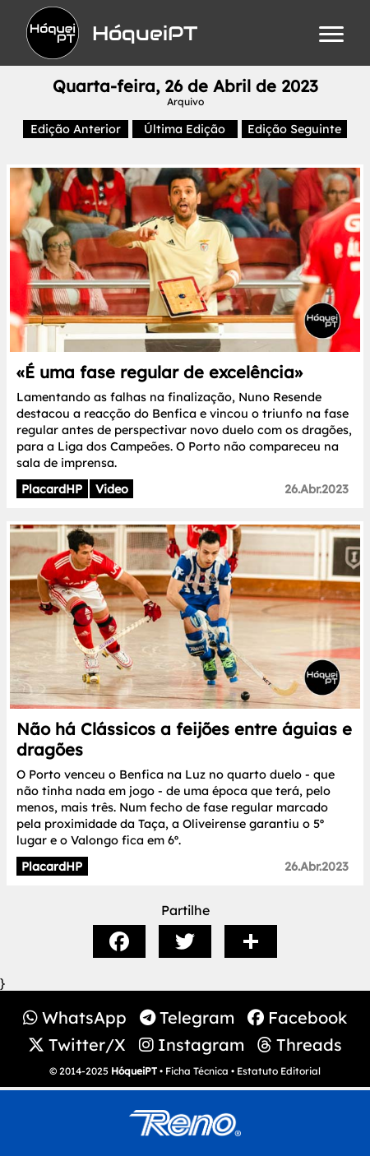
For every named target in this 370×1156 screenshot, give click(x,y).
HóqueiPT (134, 1071)
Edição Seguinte (294, 129)
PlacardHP (51, 489)
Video (111, 489)
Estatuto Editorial (279, 1071)
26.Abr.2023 (316, 489)
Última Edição (184, 129)
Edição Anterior (75, 129)
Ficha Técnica (197, 1071)
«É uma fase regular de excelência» (159, 372)
